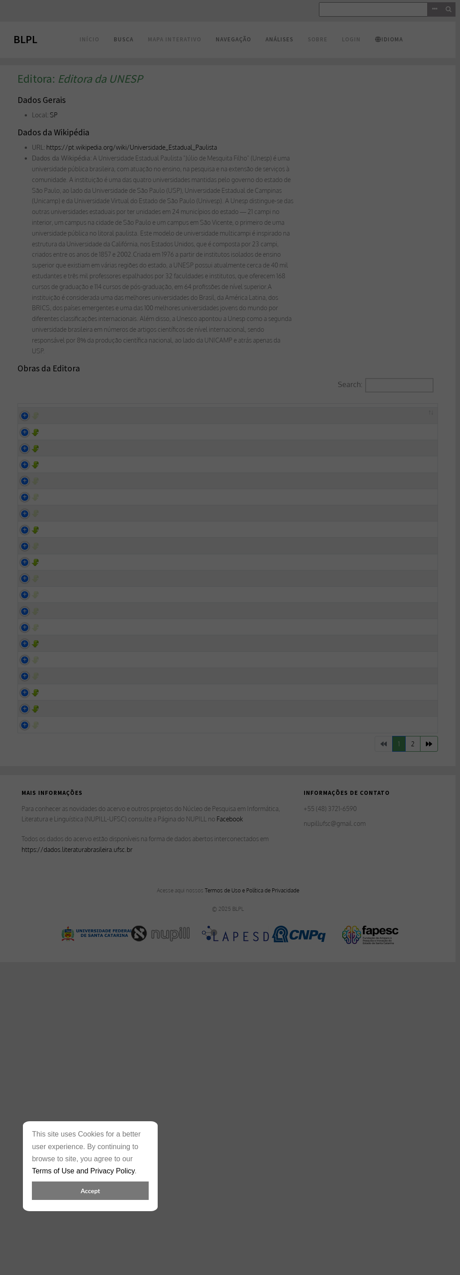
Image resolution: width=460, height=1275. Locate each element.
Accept (90, 1191)
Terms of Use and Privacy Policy (83, 1171)
